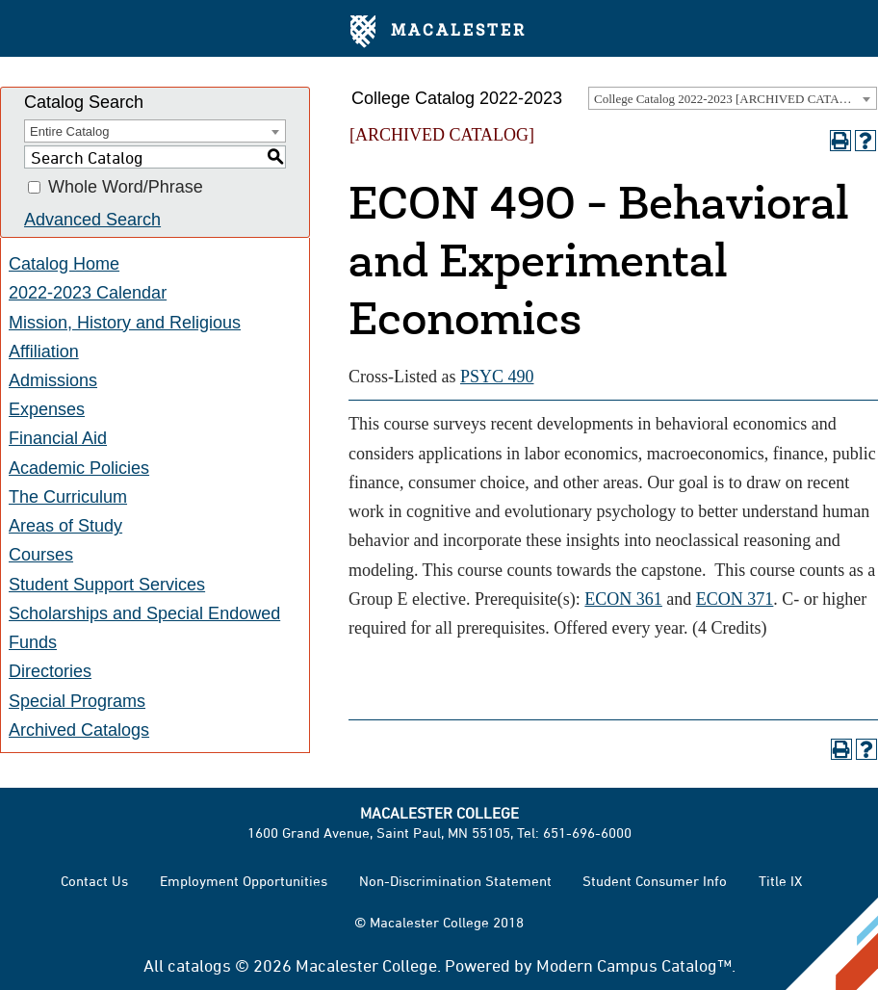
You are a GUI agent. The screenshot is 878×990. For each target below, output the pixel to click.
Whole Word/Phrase (125, 187)
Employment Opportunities (243, 881)
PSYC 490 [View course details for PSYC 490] (497, 376)
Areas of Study (65, 525)
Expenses (47, 409)
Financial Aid (58, 438)
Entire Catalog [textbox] (69, 131)
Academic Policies (79, 468)
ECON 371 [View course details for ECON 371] (735, 599)
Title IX (780, 881)
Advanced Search (92, 219)
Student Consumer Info (654, 881)
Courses (41, 554)
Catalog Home (64, 264)
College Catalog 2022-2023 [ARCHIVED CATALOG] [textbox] (731, 98)
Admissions (53, 380)
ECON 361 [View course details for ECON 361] (623, 599)
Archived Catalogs (79, 730)
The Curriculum (68, 497)
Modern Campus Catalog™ (634, 965)
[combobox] (732, 98)
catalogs (199, 965)
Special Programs (77, 701)
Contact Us (94, 881)
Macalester (438, 31)
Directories (50, 671)
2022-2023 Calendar (88, 292)
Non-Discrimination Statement (455, 881)
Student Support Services (107, 584)
